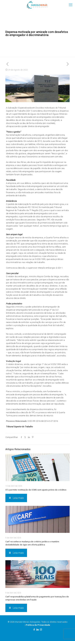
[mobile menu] (70, 5)
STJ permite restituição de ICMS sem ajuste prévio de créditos (35, 490)
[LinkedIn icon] (37, 629)
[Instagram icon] (41, 629)
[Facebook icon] (34, 629)
